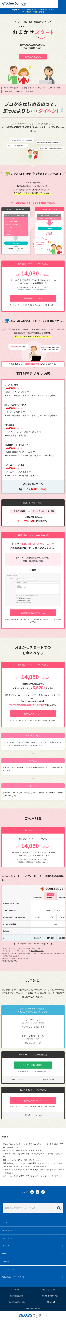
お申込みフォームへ (33, 298)
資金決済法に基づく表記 (16, 1302)
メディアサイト (14, 1277)
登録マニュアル (17, 1080)
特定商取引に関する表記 (49, 1296)
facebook (32, 1192)
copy (43, 1192)
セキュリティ (7, 1238)
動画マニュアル (49, 1080)
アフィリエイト (8, 1269)
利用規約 (16, 1290)
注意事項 (29, 91)
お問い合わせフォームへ (33, 1115)
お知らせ (5, 1262)
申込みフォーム (24, 767)
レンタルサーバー (9, 1230)
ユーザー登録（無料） (27, 742)
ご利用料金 (7, 91)
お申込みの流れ (55, 88)
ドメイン (5, 1223)
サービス (5, 1246)
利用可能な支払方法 (16, 1296)
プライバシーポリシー (49, 1290)
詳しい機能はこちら (34, 948)
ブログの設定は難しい (12, 88)
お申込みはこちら (33, 57)
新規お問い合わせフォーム (33, 613)
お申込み (19, 91)
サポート (5, 1254)
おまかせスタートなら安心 (34, 88)
